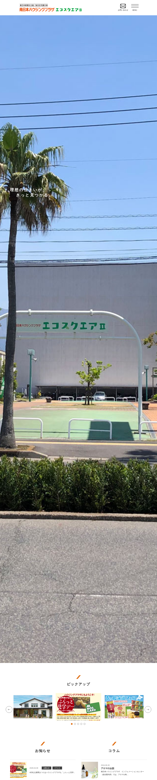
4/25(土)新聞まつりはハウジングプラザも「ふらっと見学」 (52, 772)
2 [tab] (75, 724)
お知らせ (46, 768)
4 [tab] (81, 724)
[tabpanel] (78, 706)
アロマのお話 (107, 768)
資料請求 (153, 185)
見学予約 (153, 165)
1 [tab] (72, 724)
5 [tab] (85, 724)
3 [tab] (78, 724)
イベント (57, 768)
